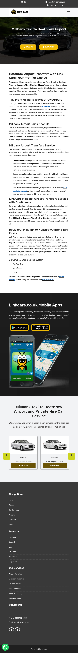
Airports (12, 515)
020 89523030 (48, 280)
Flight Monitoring (15, 594)
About (11, 505)
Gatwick (12, 542)
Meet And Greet (15, 598)
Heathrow (13, 537)
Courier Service (15, 584)
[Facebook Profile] (22, 2)
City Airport (13, 562)
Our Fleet (12, 520)
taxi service (45, 107)
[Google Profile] (25, 2)
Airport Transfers (15, 574)
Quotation (48, 47)
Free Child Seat (15, 589)
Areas (11, 525)
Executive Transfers (16, 579)
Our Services (14, 510)
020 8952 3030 (55, 5)
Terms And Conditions (39, 649)
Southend (13, 557)
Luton (11, 547)
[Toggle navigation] (68, 12)
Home (11, 500)
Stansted (12, 552)
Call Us (28, 47)
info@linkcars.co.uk (55, 2)
